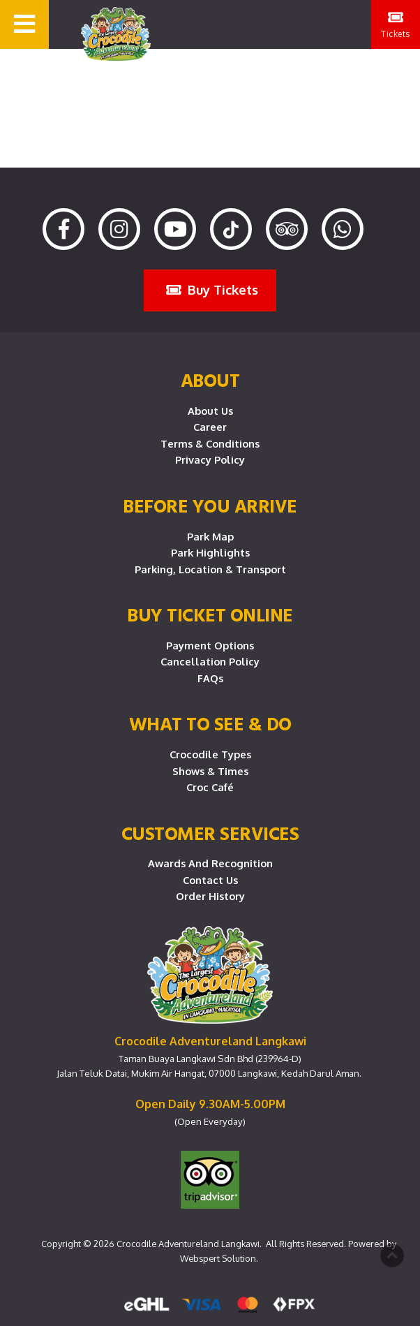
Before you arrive (210, 506)
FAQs (210, 678)
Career (210, 426)
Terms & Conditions (210, 443)
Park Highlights (210, 552)
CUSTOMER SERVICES (210, 833)
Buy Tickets (212, 289)
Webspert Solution (218, 1258)
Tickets (395, 24)
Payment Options (210, 645)
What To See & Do (210, 723)
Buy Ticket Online (210, 614)
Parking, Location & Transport (210, 569)
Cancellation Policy (210, 661)
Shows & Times (210, 771)
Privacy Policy (210, 459)
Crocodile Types (210, 754)
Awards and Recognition (210, 863)
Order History (210, 896)
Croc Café (210, 787)
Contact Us (210, 880)
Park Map (210, 536)
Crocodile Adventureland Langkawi (188, 1243)
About (210, 380)
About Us (210, 410)
